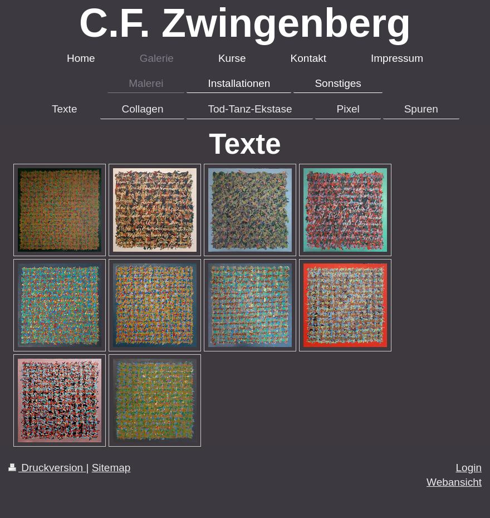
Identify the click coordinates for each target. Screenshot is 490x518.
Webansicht (454, 482)
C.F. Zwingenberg (245, 23)
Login (469, 467)
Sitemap (111, 467)
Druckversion (47, 467)
